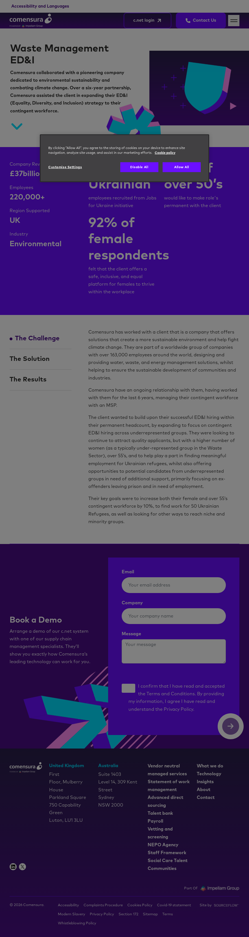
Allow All (181, 167)
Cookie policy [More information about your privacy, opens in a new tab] (165, 152)
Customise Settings (65, 167)
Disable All (139, 167)
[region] (124, 158)
